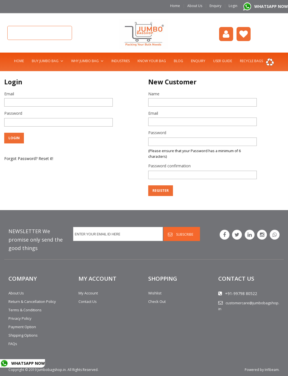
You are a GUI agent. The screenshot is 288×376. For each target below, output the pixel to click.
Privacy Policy (20, 318)
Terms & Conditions (25, 309)
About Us (194, 5)
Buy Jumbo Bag (45, 60)
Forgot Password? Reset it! (28, 158)
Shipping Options (23, 335)
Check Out (157, 301)
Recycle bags (251, 60)
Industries (120, 60)
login (226, 34)
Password (13, 113)
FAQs (12, 343)
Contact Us (87, 301)
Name (153, 93)
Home (175, 5)
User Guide (222, 60)
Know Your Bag (152, 60)
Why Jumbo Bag (85, 60)
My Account (88, 293)
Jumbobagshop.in (51, 369)
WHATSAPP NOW (271, 6)
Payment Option (22, 326)
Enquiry (215, 5)
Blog (178, 60)
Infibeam (272, 369)
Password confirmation (169, 165)
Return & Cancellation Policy (32, 301)
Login (233, 5)
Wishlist (244, 34)
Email (9, 93)
